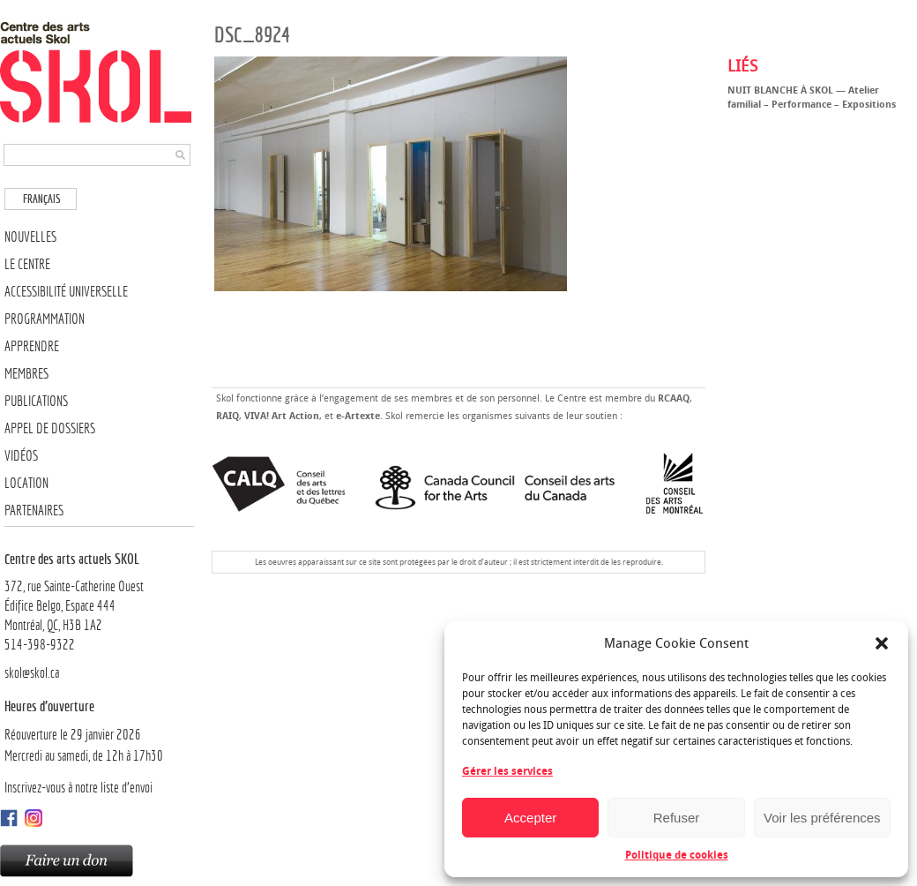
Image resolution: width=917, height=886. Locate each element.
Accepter (530, 817)
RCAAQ (674, 398)
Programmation (44, 319)
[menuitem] (40, 199)
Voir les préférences (822, 817)
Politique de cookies (676, 855)
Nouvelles (30, 237)
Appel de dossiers (49, 428)
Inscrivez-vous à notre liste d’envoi (78, 787)
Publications (36, 401)
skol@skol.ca (31, 672)
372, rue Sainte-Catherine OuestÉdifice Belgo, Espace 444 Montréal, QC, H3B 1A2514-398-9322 (99, 601)
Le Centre (27, 264)
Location (26, 483)
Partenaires (33, 510)
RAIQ (227, 416)
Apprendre (31, 346)
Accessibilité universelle (66, 291)
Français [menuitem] (42, 199)
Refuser (676, 817)
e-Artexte (358, 416)
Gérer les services (507, 771)
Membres (26, 373)
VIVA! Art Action (281, 416)
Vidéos (21, 455)
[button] (882, 643)
